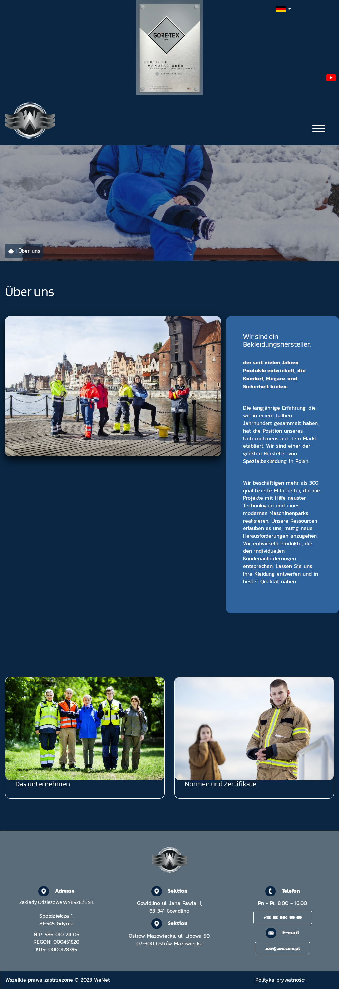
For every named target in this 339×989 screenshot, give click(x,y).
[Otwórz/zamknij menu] (319, 129)
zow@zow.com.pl (282, 948)
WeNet (102, 980)
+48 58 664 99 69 (283, 917)
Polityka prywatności (280, 980)
